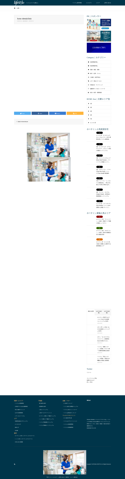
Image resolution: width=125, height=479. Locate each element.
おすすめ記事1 (99, 309)
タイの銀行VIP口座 (68, 415)
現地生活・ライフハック (96, 85)
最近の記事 (91, 308)
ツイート (89, 369)
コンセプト (89, 2)
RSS (14, 461)
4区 (91, 115)
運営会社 (76, 474)
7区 (91, 118)
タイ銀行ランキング (68, 400)
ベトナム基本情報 (77, 2)
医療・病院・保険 (94, 69)
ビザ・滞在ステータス (96, 81)
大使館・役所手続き (95, 77)
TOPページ (48, 474)
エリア (98, 2)
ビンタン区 (93, 122)
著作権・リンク (69, 474)
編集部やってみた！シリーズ (97, 88)
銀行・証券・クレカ (95, 73)
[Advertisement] (49, 44)
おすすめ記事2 (107, 309)
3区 (91, 111)
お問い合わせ (107, 2)
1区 (91, 103)
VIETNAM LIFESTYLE (97, 461)
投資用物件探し (94, 65)
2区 (91, 107)
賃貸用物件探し (94, 62)
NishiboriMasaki (24, 121)
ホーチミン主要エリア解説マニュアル (47, 413)
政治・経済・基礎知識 (96, 92)
